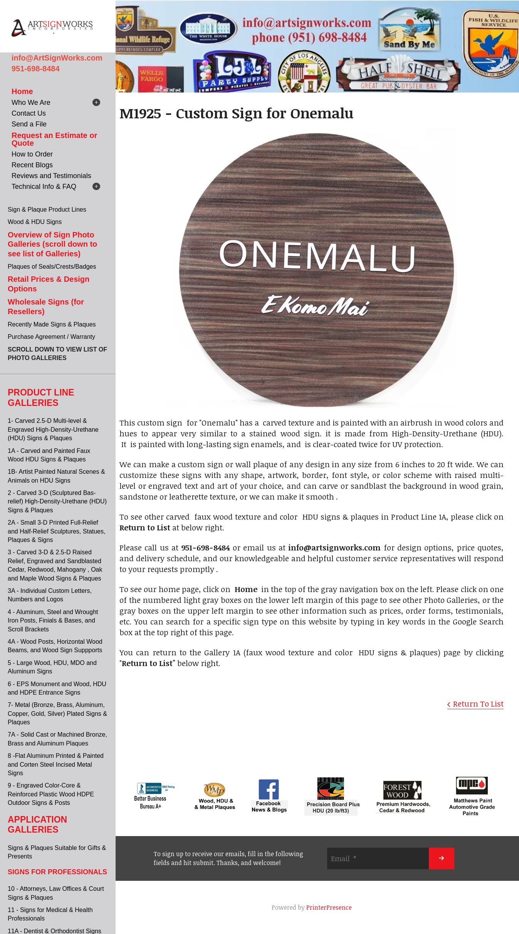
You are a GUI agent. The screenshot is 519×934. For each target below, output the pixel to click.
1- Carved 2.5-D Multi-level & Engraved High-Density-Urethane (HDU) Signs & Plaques (53, 429)
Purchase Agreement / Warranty (51, 336)
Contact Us (29, 113)
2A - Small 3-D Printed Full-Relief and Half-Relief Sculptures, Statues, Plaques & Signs (56, 531)
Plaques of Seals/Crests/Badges (52, 266)
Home (22, 91)
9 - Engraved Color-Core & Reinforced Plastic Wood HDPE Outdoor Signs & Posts (51, 794)
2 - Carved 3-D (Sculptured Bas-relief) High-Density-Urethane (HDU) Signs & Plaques (57, 501)
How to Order (32, 154)
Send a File (29, 124)
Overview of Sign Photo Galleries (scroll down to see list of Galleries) (52, 244)
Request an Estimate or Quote (54, 139)
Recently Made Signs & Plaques (52, 324)
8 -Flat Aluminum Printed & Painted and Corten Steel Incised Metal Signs (56, 764)
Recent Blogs (32, 165)
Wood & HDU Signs (35, 222)
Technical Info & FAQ (44, 186)
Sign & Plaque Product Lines (47, 209)
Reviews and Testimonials (51, 176)
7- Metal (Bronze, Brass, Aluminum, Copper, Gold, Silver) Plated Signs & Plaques (57, 713)
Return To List (478, 703)
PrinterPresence (329, 907)
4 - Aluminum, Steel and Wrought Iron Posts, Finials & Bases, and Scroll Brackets (53, 621)
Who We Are (31, 102)
